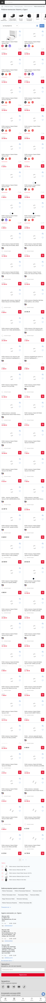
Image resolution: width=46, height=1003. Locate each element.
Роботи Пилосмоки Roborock (23, 891)
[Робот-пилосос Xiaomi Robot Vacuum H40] (11, 35)
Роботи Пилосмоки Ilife (25, 902)
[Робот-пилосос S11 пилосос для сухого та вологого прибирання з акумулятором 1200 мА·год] (11, 350)
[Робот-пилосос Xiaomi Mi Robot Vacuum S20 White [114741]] (11, 680)
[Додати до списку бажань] (20, 35)
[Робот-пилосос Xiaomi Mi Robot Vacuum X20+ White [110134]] (34, 602)
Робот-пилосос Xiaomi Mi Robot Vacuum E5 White (33, 413)
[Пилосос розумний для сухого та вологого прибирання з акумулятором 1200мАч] (34, 350)
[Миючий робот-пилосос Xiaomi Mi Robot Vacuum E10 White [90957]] (11, 293)
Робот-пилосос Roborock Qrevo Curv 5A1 (19, 876)
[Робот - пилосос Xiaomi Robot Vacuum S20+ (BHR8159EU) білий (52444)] (11, 490)
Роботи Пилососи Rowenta (9, 902)
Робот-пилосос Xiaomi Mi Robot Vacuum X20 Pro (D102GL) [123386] (34, 765)
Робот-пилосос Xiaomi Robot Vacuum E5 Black (9, 765)
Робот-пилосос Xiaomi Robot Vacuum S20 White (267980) (9, 846)
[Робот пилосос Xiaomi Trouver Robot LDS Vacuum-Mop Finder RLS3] (34, 265)
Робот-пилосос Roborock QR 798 (17, 869)
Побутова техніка (9, 6)
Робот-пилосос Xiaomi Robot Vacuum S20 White (9, 216)
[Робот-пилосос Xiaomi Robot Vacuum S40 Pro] (11, 63)
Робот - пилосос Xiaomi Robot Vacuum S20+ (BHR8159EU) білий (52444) (11, 498)
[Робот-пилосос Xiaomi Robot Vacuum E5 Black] (11, 757)
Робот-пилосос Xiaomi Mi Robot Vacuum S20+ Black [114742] (33, 687)
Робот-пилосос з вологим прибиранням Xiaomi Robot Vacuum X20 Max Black (34, 789)
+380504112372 (8, 958)
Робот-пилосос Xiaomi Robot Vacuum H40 (9, 42)
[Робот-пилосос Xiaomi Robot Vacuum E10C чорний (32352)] (11, 519)
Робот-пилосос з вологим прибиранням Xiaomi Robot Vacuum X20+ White (34, 498)
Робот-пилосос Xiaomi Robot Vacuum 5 (32, 127)
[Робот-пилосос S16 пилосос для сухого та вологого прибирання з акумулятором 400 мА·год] (34, 321)
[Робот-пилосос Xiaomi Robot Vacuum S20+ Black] (34, 206)
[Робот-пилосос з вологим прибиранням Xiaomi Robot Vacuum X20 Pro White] (11, 406)
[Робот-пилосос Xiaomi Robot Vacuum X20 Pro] (34, 35)
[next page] (25, 859)
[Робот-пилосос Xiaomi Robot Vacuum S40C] (11, 176)
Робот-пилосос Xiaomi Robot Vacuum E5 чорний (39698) (9, 581)
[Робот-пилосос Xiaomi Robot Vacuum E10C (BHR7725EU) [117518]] (34, 704)
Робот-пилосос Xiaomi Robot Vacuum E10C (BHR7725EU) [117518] (32, 712)
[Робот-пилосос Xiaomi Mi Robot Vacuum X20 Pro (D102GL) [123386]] (34, 757)
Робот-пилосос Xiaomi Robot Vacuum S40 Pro (9, 70)
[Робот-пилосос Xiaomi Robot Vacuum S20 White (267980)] (11, 838)
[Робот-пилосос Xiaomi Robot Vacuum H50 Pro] (11, 119)
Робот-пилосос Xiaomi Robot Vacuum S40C (9, 185)
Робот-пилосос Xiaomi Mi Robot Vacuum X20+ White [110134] (33, 610)
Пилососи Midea (34, 895)
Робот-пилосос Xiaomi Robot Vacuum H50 (32, 155)
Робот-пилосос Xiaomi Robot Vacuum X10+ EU (9, 610)
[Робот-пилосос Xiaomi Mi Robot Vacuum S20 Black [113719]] (11, 655)
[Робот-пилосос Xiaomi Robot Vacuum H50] (34, 147)
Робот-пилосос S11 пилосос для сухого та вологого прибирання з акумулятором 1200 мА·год (11, 357)
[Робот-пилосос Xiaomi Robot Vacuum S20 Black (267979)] (34, 810)
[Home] (2, 6)
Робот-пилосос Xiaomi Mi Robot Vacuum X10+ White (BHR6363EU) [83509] (11, 329)
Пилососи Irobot (37, 891)
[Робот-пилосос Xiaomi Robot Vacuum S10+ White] (11, 627)
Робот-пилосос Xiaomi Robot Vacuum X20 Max (9, 98)
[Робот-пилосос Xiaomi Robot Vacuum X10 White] (11, 434)
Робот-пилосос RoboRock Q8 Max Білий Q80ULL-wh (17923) (33, 301)
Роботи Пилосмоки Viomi (9, 895)
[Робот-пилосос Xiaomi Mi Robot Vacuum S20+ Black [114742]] (34, 680)
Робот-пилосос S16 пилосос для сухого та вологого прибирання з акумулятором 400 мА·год (33, 329)
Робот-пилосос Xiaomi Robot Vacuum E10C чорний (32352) (10, 526)
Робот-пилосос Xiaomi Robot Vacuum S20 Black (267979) (32, 817)
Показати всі (6, 907)
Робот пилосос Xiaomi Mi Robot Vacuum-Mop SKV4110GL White (33, 244)
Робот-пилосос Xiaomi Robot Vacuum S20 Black (32, 441)
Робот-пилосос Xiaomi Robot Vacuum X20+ (32, 70)
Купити (20, 53)
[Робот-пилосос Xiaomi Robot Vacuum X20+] (34, 63)
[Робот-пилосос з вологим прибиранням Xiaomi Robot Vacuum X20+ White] (34, 490)
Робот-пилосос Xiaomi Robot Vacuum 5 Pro (32, 98)
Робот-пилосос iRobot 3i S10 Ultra (17, 879)
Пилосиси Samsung (22, 899)
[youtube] (19, 986)
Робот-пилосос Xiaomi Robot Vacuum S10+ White (9, 634)
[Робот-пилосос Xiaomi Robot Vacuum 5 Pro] (34, 91)
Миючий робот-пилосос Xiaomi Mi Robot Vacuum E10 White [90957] (11, 301)
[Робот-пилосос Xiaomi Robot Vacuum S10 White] (34, 378)
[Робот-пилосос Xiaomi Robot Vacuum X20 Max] (11, 91)
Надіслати (6, 2)
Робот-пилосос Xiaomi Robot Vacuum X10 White (9, 441)
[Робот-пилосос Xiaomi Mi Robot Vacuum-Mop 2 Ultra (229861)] (11, 547)
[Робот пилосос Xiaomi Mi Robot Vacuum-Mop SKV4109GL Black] (11, 237)
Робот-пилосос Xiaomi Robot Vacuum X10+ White (32, 634)
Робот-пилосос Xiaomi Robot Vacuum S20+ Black (32, 216)
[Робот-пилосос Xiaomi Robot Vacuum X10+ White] (34, 627)
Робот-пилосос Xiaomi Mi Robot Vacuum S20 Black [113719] (10, 662)
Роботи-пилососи (28, 6)
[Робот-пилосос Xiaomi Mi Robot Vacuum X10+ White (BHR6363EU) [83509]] (11, 321)
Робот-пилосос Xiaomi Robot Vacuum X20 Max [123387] (9, 736)
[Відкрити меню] (2, 2)
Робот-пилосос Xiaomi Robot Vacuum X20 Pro (32, 42)
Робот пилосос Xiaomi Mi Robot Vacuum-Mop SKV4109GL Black (10, 244)
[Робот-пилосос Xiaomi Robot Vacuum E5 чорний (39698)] (11, 572)
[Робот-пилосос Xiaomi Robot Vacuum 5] (34, 119)
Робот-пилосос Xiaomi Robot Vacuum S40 (9, 155)
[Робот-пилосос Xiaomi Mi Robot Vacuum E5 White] (34, 406)
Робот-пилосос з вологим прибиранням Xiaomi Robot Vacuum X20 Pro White (11, 413)
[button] (37, 25)
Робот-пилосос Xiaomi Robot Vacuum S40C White (9, 817)
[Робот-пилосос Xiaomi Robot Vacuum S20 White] (11, 206)
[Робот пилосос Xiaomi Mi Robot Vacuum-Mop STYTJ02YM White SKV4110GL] (11, 265)
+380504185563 (8, 941)
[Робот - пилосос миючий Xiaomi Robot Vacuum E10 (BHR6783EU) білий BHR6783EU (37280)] (34, 729)
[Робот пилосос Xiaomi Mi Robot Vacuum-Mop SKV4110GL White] (34, 237)
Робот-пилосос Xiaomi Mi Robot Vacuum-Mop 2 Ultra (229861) (10, 554)
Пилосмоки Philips (23, 895)
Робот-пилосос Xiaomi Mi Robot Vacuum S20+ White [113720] (33, 662)
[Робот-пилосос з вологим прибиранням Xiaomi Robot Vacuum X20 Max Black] (34, 782)
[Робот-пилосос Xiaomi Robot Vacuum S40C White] (11, 810)
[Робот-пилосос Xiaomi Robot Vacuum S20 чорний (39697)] (34, 519)
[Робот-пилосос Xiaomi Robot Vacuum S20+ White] (34, 176)
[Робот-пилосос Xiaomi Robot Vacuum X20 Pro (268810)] (34, 547)
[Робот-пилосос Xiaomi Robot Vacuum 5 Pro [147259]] (11, 378)
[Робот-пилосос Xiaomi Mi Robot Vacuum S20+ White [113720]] (34, 655)
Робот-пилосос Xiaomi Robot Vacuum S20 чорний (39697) (32, 526)
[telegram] (13, 986)
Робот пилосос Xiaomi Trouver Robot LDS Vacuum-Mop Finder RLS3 (32, 272)
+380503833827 (8, 925)
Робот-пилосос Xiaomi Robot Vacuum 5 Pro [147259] (9, 385)
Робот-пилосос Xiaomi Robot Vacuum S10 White (32, 385)
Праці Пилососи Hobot (8, 899)
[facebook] (3, 986)
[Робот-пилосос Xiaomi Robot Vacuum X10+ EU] (11, 602)
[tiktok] (24, 986)
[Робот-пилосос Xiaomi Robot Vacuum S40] (11, 147)
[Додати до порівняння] (20, 31)
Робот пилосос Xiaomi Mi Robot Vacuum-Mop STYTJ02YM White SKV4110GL (10, 272)
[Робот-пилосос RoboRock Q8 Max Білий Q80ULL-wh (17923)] (34, 293)
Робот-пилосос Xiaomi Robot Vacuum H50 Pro (9, 127)
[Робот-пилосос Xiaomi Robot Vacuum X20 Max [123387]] (11, 729)
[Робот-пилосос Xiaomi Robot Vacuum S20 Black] (34, 434)
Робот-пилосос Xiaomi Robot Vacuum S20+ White (32, 185)
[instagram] (8, 986)
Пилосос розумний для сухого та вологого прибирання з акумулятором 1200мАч (33, 357)
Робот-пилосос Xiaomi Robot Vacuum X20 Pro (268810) (32, 554)
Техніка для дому (18, 6)
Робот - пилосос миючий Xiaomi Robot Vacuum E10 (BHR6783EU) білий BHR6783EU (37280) (33, 736)
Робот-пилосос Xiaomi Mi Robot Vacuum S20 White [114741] (10, 687)
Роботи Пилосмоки (7, 891)
